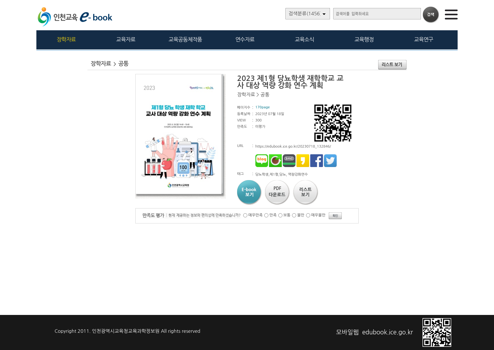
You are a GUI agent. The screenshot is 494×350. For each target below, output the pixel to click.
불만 (300, 215)
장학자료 (66, 39)
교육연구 (423, 39)
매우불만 (318, 215)
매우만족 (255, 215)
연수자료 (244, 39)
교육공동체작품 (185, 39)
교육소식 (304, 39)
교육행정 (364, 39)
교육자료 (125, 39)
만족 (273, 215)
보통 (287, 215)
